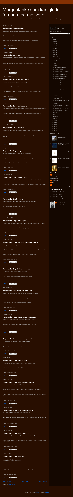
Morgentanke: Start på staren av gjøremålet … (19, 339)
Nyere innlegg (7, 481)
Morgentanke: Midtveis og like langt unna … (18, 290)
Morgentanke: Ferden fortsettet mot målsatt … (19, 317)
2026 (53, 39)
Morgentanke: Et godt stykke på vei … (16, 269)
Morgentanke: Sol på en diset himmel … (17, 79)
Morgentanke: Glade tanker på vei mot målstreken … (21, 242)
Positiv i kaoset (55, 185)
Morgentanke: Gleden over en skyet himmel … (19, 382)
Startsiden (25, 481)
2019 (53, 120)
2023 (53, 45)
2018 (53, 122)
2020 (53, 50)
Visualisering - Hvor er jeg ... (58, 191)
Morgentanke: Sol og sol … (12, 55)
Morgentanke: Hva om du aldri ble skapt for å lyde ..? (63, 166)
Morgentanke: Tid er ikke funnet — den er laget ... (63, 144)
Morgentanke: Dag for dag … (13, 199)
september (55, 58)
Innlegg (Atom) (11, 484)
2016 (53, 126)
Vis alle (69, 186)
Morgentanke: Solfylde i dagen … (14, 28)
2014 (53, 130)
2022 (53, 46)
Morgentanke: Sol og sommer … (14, 128)
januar (54, 118)
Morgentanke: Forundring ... (64, 151)
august (54, 60)
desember (55, 52)
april (54, 112)
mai (54, 65)
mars (54, 114)
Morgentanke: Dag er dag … (13, 151)
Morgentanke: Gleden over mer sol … (16, 433)
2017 (53, 124)
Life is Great (55, 180)
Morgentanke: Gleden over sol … (14, 456)
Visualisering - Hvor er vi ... (57, 194)
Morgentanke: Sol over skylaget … (15, 106)
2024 (53, 43)
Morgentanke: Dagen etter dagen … (15, 221)
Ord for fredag (55, 182)
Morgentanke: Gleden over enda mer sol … (18, 410)
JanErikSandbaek (61, 202)
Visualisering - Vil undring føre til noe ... (60, 198)
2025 (53, 41)
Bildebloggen (55, 178)
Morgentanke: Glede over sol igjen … (16, 360)
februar (55, 116)
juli (54, 62)
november (55, 54)
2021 (53, 48)
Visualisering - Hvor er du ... (58, 193)
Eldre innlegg (43, 481)
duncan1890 (37, 492)
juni (54, 63)
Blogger (47, 492)
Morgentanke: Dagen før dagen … (15, 177)
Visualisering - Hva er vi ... (57, 196)
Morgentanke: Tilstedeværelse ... (62, 137)
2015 (53, 128)
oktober (55, 56)
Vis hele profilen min (59, 204)
